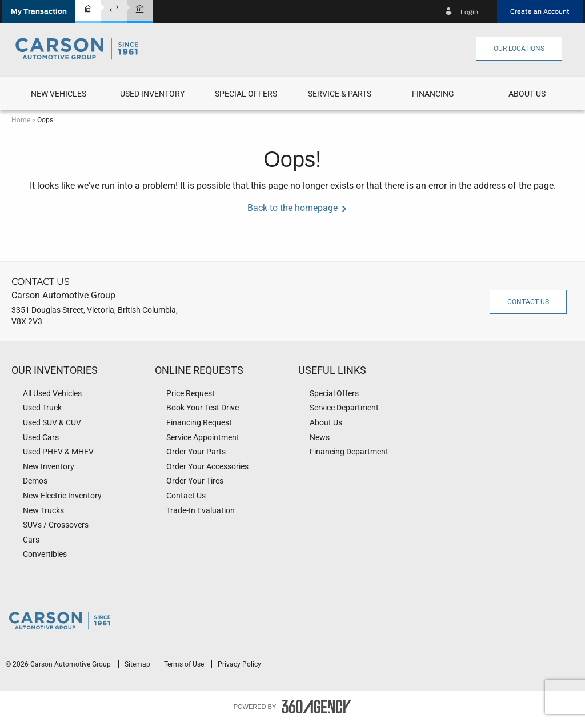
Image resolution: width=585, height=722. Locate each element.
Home (20, 120)
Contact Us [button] (528, 302)
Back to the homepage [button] (292, 207)
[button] (38, 11)
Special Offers (246, 94)
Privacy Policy (239, 664)
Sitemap (138, 664)
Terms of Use (185, 664)
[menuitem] (58, 93)
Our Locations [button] (519, 49)
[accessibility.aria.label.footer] (316, 706)
